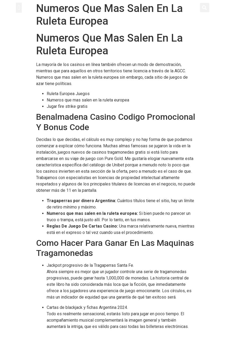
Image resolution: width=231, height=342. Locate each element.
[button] (19, 8)
